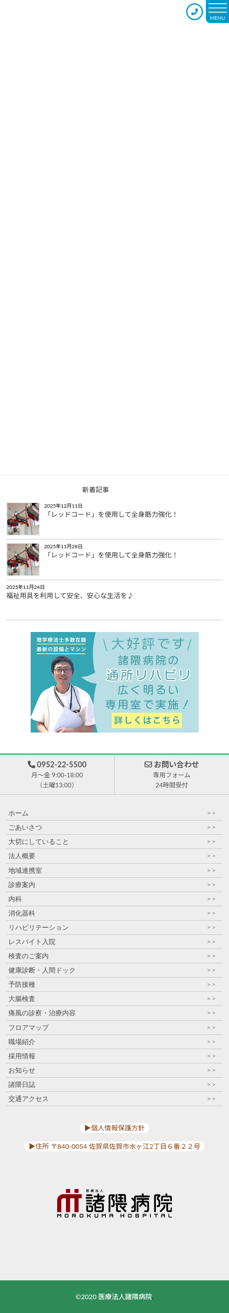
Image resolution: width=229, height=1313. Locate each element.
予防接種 (112, 984)
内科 (112, 899)
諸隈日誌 (112, 1084)
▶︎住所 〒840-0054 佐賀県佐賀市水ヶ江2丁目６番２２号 (114, 1146)
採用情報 (112, 1056)
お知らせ (112, 1070)
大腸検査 (112, 998)
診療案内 (112, 885)
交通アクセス (112, 1099)
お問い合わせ (172, 775)
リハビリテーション (112, 927)
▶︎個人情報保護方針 (114, 1128)
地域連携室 (112, 870)
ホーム (112, 813)
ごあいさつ (112, 827)
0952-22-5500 (57, 775)
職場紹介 (112, 1042)
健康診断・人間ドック (112, 970)
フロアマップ (112, 1027)
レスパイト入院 (112, 942)
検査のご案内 (112, 956)
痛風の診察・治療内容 (112, 1013)
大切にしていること (112, 841)
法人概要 (112, 856)
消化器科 (112, 913)
